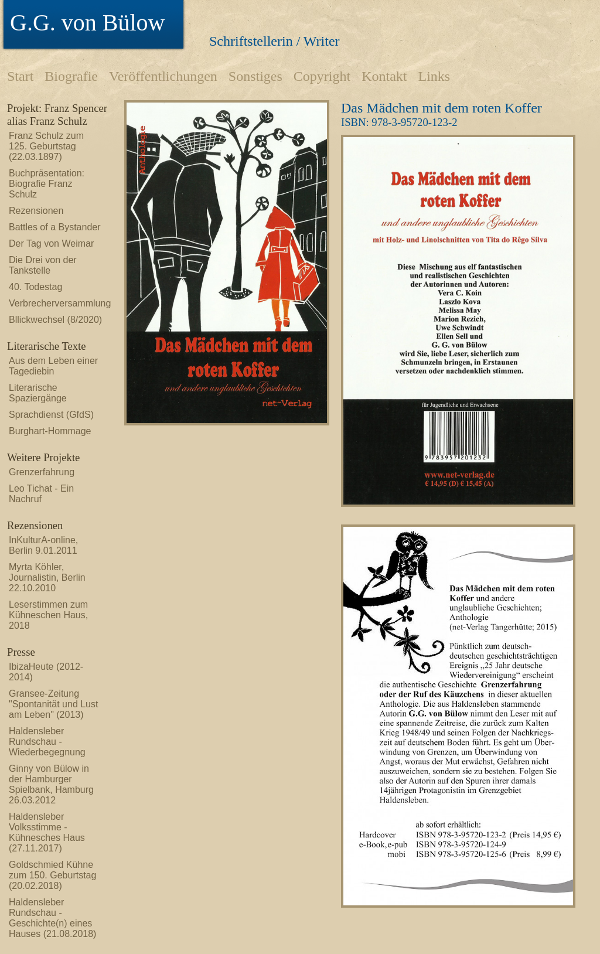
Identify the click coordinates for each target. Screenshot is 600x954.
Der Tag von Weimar (51, 243)
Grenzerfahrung (41, 472)
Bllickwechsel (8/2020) (55, 320)
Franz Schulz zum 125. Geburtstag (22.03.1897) (46, 146)
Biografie (71, 76)
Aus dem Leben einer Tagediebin (53, 366)
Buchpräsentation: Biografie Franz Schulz (46, 183)
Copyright (322, 76)
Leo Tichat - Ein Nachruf (41, 493)
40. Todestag (35, 287)
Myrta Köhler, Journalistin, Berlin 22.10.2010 (47, 577)
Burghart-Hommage (50, 431)
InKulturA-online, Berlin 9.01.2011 (43, 545)
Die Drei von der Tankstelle (43, 265)
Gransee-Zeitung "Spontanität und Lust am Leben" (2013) (53, 704)
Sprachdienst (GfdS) (51, 415)
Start (20, 76)
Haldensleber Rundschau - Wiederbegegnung (47, 741)
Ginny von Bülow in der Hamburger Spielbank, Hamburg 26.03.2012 (51, 784)
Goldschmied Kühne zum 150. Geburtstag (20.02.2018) (52, 875)
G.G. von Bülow (87, 22)
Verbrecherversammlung (56, 303)
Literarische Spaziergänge (38, 393)
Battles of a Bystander (55, 227)
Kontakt (384, 76)
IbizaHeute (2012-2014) (46, 672)
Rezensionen (36, 211)
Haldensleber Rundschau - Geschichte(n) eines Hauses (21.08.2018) (52, 918)
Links (434, 76)
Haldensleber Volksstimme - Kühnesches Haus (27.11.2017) (47, 832)
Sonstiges (255, 76)
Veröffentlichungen (163, 76)
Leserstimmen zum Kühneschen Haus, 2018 (48, 615)
